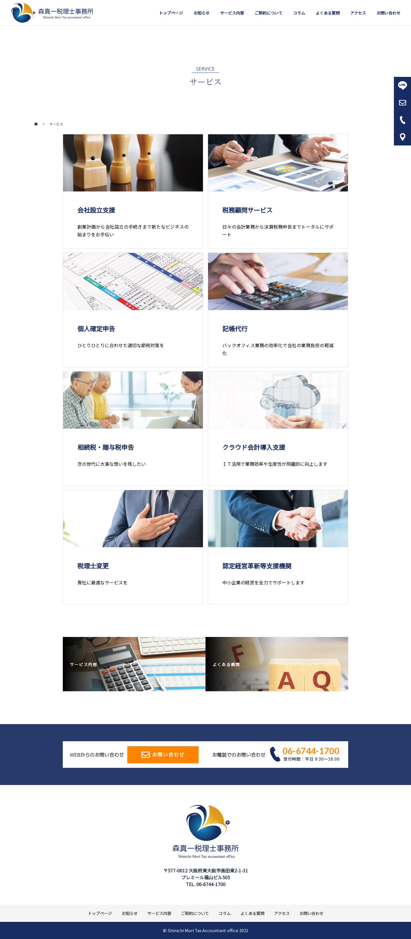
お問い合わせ (388, 13)
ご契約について (269, 13)
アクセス (358, 13)
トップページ (171, 13)
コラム (299, 13)
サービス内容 (232, 13)
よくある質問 (328, 13)
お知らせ (201, 13)
